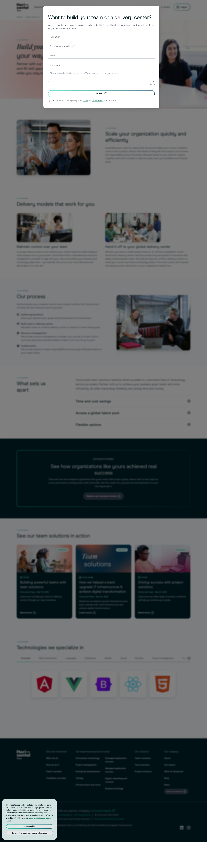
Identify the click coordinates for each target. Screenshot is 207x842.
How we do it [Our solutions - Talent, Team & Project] (33, 17)
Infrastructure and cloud (88, 785)
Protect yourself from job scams (109, 819)
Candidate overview (56, 778)
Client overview (54, 771)
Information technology (87, 758)
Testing (79, 778)
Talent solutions (143, 758)
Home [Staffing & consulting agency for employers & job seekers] (20, 17)
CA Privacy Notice (82, 815)
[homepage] (22, 7)
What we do (52, 758)
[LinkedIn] (181, 827)
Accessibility (64, 815)
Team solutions (142, 765)
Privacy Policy (23, 815)
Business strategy (114, 788)
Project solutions (143, 771)
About (167, 758)
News (167, 785)
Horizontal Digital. (102, 810)
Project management (86, 765)
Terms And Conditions (43, 815)
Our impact (169, 765)
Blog (166, 778)
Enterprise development (88, 771)
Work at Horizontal (173, 771)
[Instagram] (188, 827)
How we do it (52, 765)
